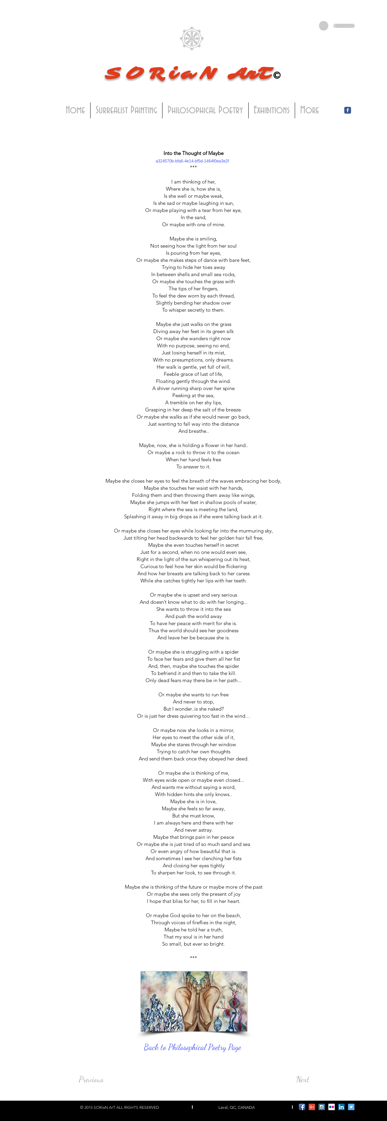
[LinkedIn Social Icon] (341, 1107)
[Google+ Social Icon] (312, 1107)
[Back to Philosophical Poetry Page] (194, 1047)
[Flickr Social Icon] (331, 1107)
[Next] (292, 1079)
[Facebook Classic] (347, 110)
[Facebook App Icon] (302, 1107)
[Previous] (101, 1079)
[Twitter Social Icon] (351, 1107)
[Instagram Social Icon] (321, 1107)
